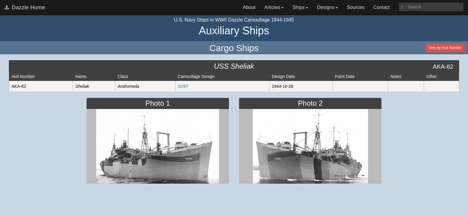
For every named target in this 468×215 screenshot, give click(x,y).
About (249, 7)
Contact (381, 7)
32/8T (183, 86)
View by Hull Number (445, 48)
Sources (355, 7)
